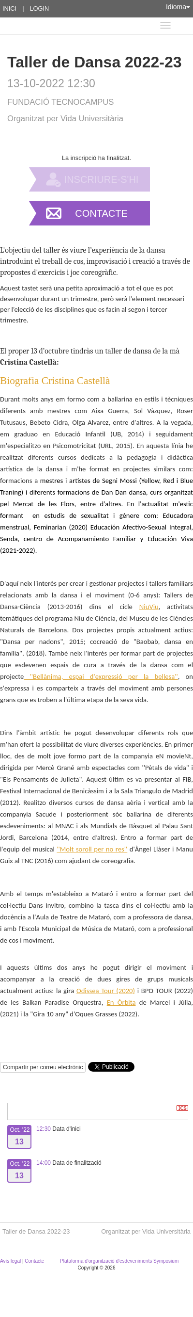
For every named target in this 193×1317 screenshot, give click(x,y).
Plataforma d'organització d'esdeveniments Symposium (119, 1261)
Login (39, 8)
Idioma (178, 7)
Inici (9, 8)
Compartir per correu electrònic (43, 1067)
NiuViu (149, 606)
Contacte (101, 213)
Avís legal (11, 1261)
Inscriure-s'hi (101, 179)
